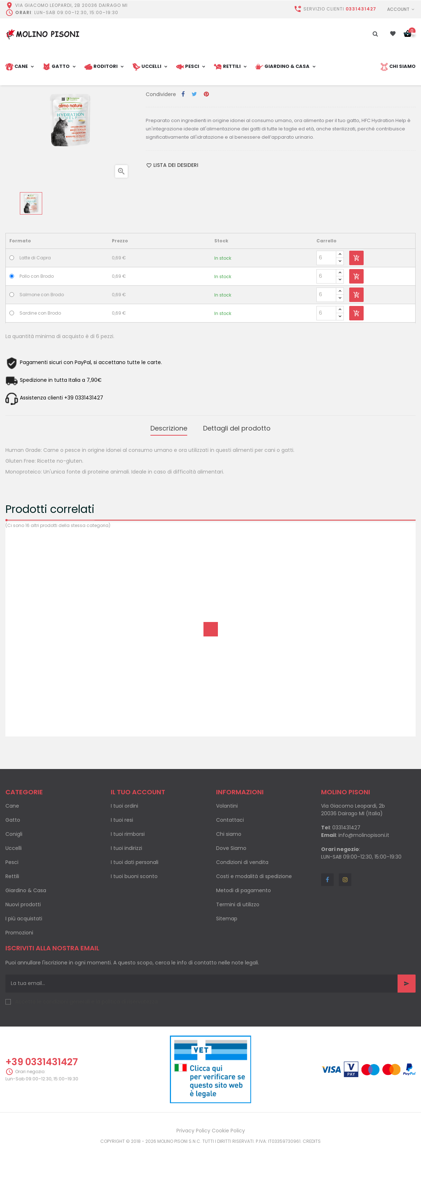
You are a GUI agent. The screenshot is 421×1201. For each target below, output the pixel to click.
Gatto (12, 870)
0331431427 (361, 9)
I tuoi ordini (124, 856)
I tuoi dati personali (134, 913)
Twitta (194, 148)
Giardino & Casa (25, 941)
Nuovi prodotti (23, 955)
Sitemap (226, 969)
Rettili (12, 927)
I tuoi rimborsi (128, 885)
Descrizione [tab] (168, 480)
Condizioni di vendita (242, 913)
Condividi (183, 148)
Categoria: (160, 133)
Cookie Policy (228, 1181)
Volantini (227, 856)
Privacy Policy (193, 1181)
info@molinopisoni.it (363, 886)
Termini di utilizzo (237, 955)
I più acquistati (23, 969)
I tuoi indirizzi (126, 899)
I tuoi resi (122, 870)
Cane (12, 856)
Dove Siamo (231, 899)
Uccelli (13, 899)
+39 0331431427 (41, 1113)
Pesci (11, 913)
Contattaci (230, 870)
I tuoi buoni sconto (134, 927)
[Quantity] (326, 311)
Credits (312, 1192)
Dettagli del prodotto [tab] (237, 480)
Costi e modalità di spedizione (254, 927)
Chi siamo (228, 885)
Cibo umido (189, 133)
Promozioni (19, 983)
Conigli (13, 885)
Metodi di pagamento (243, 941)
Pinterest (206, 148)
